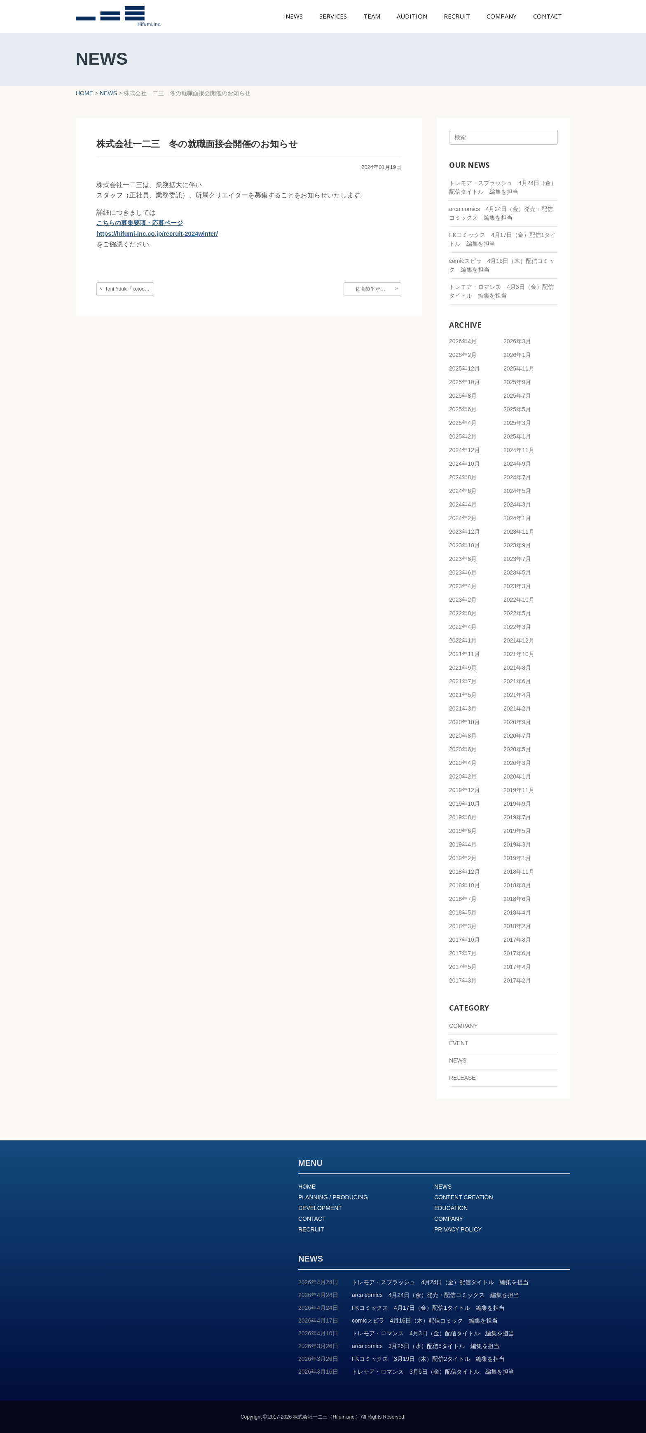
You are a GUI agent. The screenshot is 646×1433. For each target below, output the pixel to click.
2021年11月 (464, 654)
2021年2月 (517, 708)
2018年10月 (464, 885)
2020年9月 (517, 722)
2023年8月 (463, 559)
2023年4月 (463, 586)
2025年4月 (463, 423)
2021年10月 (518, 654)
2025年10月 (464, 382)
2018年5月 (463, 912)
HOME (307, 1186)
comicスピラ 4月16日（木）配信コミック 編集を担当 (425, 1320)
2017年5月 (463, 967)
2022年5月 (517, 613)
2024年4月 (463, 504)
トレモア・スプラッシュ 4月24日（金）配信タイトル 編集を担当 (440, 1282)
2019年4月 (463, 844)
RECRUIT (311, 1229)
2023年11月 (518, 531)
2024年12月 (464, 450)
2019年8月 (463, 817)
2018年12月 (464, 871)
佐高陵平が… (370, 289)
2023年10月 (464, 545)
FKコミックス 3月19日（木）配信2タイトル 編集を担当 (428, 1359)
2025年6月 (463, 409)
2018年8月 (517, 885)
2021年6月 (517, 681)
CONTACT (312, 1218)
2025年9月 (517, 382)
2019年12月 (464, 790)
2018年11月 (518, 871)
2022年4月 (463, 627)
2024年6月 (463, 491)
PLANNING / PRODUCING (333, 1197)
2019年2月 (463, 858)
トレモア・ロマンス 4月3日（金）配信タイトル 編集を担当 (433, 1333)
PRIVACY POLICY (458, 1229)
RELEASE (462, 1077)
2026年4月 (463, 341)
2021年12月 (518, 640)
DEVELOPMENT (320, 1208)
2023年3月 (517, 586)
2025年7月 (517, 395)
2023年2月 (463, 599)
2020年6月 (463, 749)
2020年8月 (463, 735)
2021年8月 (517, 667)
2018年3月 (463, 926)
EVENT (458, 1043)
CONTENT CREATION (463, 1197)
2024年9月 (517, 463)
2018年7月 (463, 899)
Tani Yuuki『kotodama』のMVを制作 (129, 289)
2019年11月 (518, 790)
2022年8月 (463, 613)
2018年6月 (517, 899)
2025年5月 (517, 409)
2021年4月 (517, 695)
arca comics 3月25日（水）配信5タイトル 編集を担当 (425, 1346)
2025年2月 (463, 436)
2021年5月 (463, 695)
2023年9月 (517, 545)
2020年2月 (463, 776)
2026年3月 (517, 341)
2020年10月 (464, 722)
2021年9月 (463, 667)
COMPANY (463, 1026)
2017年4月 (517, 967)
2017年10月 (464, 939)
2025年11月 (518, 368)
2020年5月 (517, 749)
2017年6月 (517, 953)
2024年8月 (463, 477)
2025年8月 (463, 395)
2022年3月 (517, 627)
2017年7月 (463, 953)
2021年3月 (463, 708)
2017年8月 (517, 939)
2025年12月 (464, 368)
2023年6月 (463, 572)
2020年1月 (517, 776)
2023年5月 (517, 572)
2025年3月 (517, 423)
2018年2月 (517, 926)
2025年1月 (517, 436)
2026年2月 (463, 355)
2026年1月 (517, 355)
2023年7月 (517, 559)
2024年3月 (517, 504)
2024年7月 (517, 477)
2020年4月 (463, 763)
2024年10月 (464, 463)
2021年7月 (463, 681)
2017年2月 (517, 980)
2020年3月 (517, 763)
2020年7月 (517, 735)
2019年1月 (517, 858)
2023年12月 (464, 531)
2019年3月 (517, 844)
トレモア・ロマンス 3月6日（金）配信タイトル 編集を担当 (433, 1371)
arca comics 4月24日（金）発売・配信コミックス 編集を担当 (435, 1295)
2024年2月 (463, 518)
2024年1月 (517, 518)
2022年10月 (518, 599)
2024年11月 (518, 450)
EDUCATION (451, 1208)
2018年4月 (517, 912)
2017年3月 (463, 980)
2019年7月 (517, 817)
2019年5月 (517, 831)
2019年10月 (464, 803)
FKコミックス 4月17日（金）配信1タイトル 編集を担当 (428, 1307)
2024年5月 (517, 491)
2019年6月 (463, 831)
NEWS (457, 1060)
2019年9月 (517, 803)
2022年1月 (463, 640)
